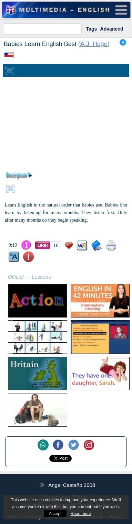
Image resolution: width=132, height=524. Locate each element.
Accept (55, 513)
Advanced (111, 29)
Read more (81, 513)
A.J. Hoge (94, 44)
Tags (91, 29)
